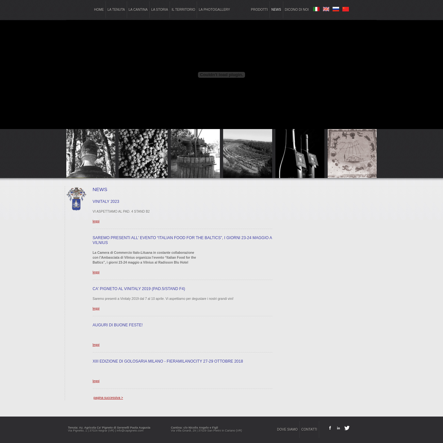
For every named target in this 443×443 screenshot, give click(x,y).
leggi (96, 221)
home (99, 9)
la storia (159, 9)
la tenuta (116, 9)
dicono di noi (297, 9)
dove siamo (287, 429)
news (276, 9)
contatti (309, 429)
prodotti (259, 9)
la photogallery (214, 9)
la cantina (138, 9)
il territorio (183, 9)
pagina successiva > (108, 398)
